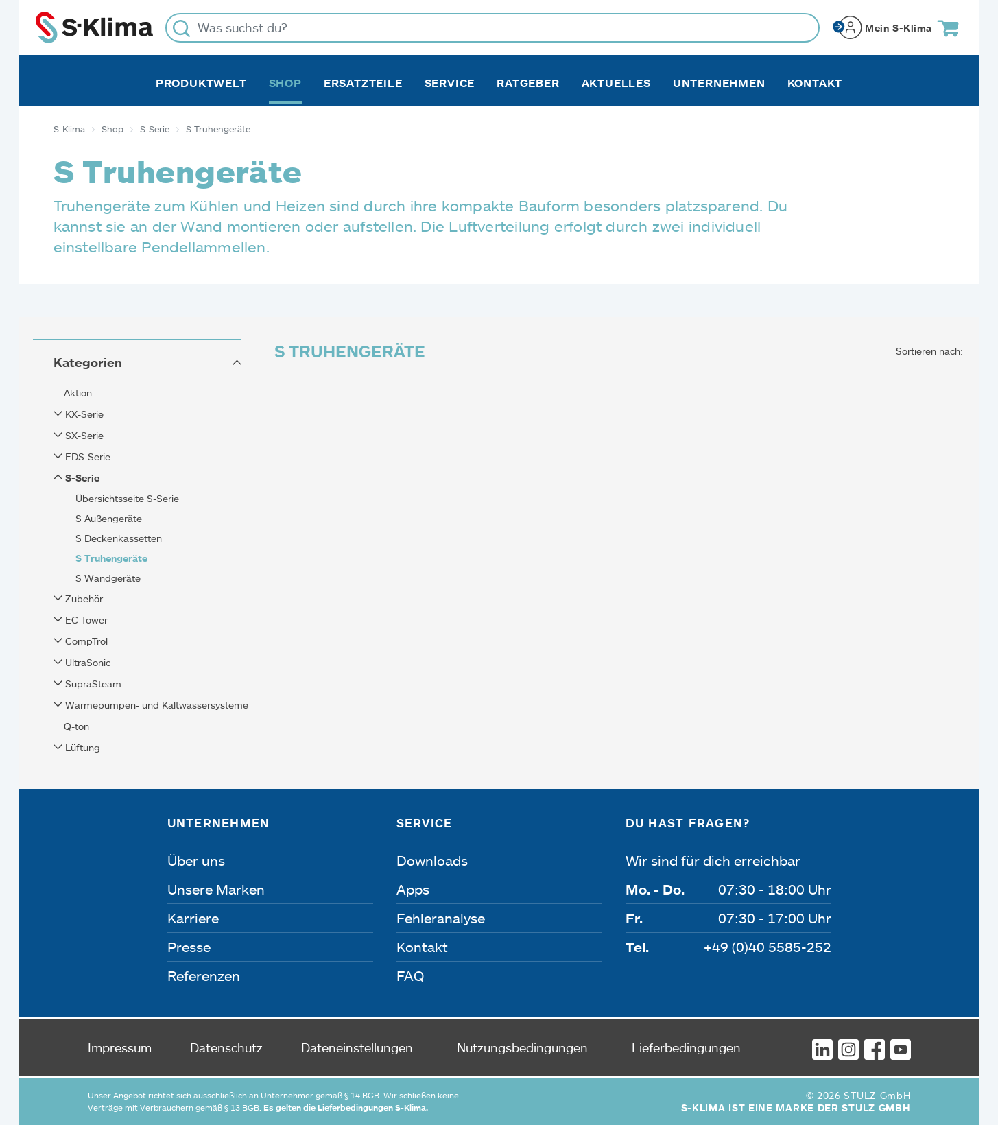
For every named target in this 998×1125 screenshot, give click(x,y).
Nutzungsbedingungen (522, 1047)
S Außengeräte (108, 518)
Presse (189, 946)
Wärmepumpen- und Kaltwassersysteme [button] (155, 705)
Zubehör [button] (82, 598)
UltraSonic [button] (86, 662)
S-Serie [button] (80, 478)
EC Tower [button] (85, 620)
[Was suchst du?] (492, 28)
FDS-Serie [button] (86, 456)
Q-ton (76, 726)
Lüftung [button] (81, 747)
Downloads (432, 860)
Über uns (196, 860)
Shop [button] (285, 83)
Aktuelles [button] (616, 83)
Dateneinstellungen (357, 1047)
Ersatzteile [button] (363, 83)
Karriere (193, 918)
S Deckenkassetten (118, 538)
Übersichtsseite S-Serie (127, 498)
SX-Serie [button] (83, 435)
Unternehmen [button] (719, 83)
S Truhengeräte (111, 558)
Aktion (78, 393)
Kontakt (815, 83)
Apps (412, 889)
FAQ (410, 975)
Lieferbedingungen (686, 1047)
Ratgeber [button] (528, 83)
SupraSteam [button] (91, 683)
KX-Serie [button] (83, 414)
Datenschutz (226, 1047)
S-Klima (69, 128)
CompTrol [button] (85, 641)
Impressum (120, 1047)
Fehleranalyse (440, 918)
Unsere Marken (216, 889)
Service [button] (450, 83)
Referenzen (203, 975)
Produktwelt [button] (201, 83)
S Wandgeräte (108, 578)
